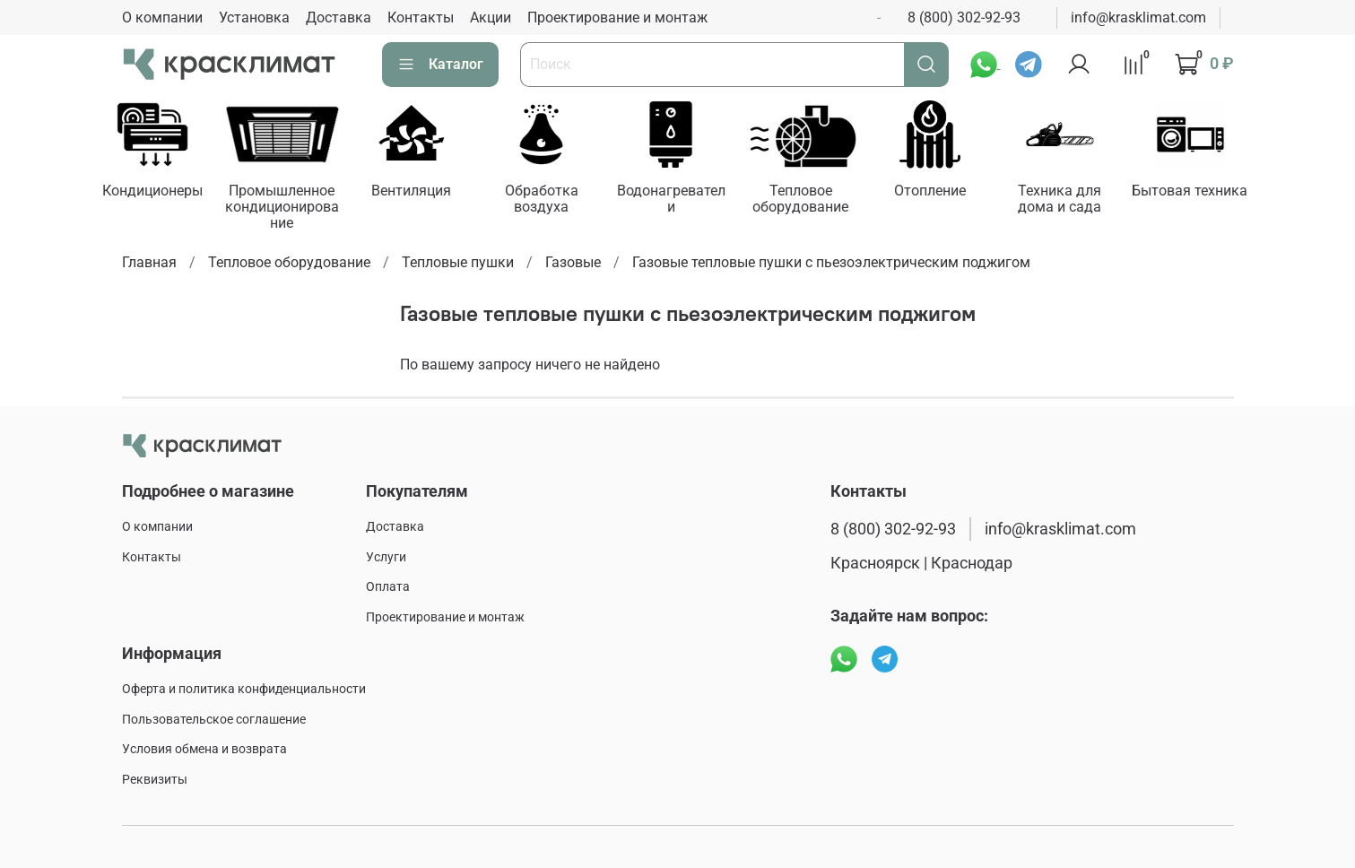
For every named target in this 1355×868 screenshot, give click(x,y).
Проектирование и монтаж (617, 17)
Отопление (930, 190)
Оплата (388, 587)
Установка (254, 17)
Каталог (440, 65)
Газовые (573, 262)
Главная (149, 262)
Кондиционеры (152, 190)
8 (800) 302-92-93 (964, 17)
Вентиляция (411, 190)
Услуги (386, 557)
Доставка (338, 17)
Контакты (420, 17)
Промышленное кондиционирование (282, 206)
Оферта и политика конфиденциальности (244, 689)
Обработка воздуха (541, 198)
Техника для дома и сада (1059, 198)
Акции (490, 17)
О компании (162, 17)
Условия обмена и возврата (204, 749)
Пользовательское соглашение (214, 719)
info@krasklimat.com (1138, 17)
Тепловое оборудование (800, 198)
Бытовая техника (1189, 190)
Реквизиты (154, 779)
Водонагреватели (671, 198)
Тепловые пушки (458, 262)
